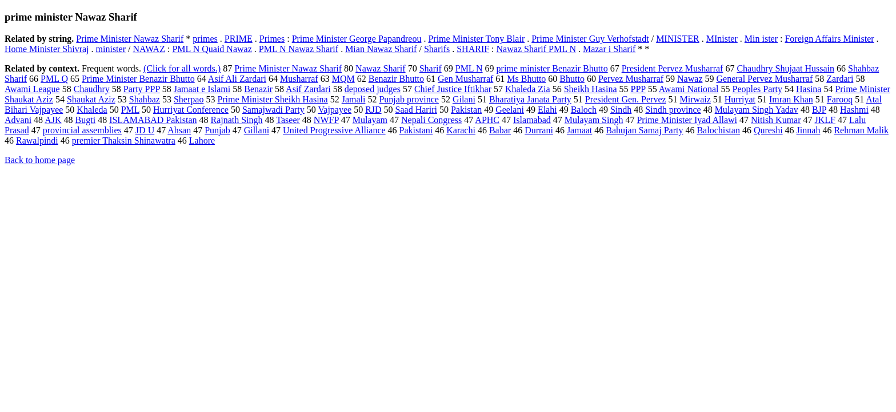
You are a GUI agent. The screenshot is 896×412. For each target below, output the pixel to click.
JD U (144, 130)
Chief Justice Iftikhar (452, 89)
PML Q (54, 79)
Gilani (464, 99)
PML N (469, 68)
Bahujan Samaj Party (644, 130)
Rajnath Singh (236, 120)
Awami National (689, 89)
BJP (819, 109)
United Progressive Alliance (334, 130)
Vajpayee (335, 109)
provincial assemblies (82, 130)
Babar (500, 130)
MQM (343, 79)
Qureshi (768, 130)
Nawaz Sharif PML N (536, 49)
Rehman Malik (861, 130)
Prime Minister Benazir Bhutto (138, 79)
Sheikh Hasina (590, 89)
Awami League (32, 89)
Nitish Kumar (776, 120)
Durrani (539, 130)
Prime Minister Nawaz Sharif (129, 38)
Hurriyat (740, 99)
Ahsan (179, 130)
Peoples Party (757, 89)
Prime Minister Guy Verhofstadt (590, 38)
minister (111, 49)
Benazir (258, 89)
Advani (18, 120)
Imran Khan (791, 99)
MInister (722, 38)
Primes (272, 38)
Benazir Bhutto (396, 79)
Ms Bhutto (526, 79)
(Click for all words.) (182, 68)
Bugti (85, 120)
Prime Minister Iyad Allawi (687, 120)
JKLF (825, 120)
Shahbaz (144, 99)
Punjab (217, 130)
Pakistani (416, 130)
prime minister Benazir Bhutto (552, 68)
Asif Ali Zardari (237, 79)
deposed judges (373, 89)
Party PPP (141, 89)
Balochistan (718, 130)
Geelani (509, 109)
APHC (487, 120)
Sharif (430, 68)
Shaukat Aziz (91, 99)
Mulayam (370, 120)
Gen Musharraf (465, 79)
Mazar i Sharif (609, 49)
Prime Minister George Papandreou (357, 38)
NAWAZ (149, 49)
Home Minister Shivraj (47, 49)
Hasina (808, 89)
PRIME (239, 38)
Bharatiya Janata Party (530, 99)
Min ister (761, 38)
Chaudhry (92, 89)
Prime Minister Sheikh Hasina (272, 99)
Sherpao (188, 99)
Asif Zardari (308, 89)
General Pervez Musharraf (764, 79)
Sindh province (673, 109)
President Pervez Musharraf (672, 68)
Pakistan (466, 109)
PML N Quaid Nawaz (211, 49)
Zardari (839, 79)
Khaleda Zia (527, 89)
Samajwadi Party (273, 109)
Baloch (584, 109)
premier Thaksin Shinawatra (123, 140)
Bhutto (572, 79)
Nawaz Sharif (380, 68)
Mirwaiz (695, 99)
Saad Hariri (416, 109)
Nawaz (689, 79)
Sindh (620, 109)
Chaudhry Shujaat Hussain (785, 68)
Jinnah (809, 130)
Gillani (256, 130)
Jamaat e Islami (202, 89)
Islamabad (532, 120)
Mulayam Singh (594, 120)
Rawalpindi (37, 140)
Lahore (202, 140)
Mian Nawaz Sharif (381, 49)
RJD (373, 109)
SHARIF (473, 49)
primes (205, 38)
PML (130, 109)
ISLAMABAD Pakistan (153, 120)
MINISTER (677, 38)
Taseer (288, 120)
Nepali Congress (431, 120)
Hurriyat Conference (191, 109)
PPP (638, 89)
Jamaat (579, 130)
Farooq (840, 99)
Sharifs (437, 49)
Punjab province (408, 99)
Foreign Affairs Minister (829, 38)
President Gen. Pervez (625, 99)
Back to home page (40, 160)
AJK (53, 120)
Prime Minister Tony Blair (476, 38)
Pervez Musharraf (630, 79)
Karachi (460, 130)
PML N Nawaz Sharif (298, 49)
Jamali (354, 99)
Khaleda (92, 109)
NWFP (326, 120)
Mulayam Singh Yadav (756, 109)
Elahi (547, 109)
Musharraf (299, 79)
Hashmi (854, 109)
